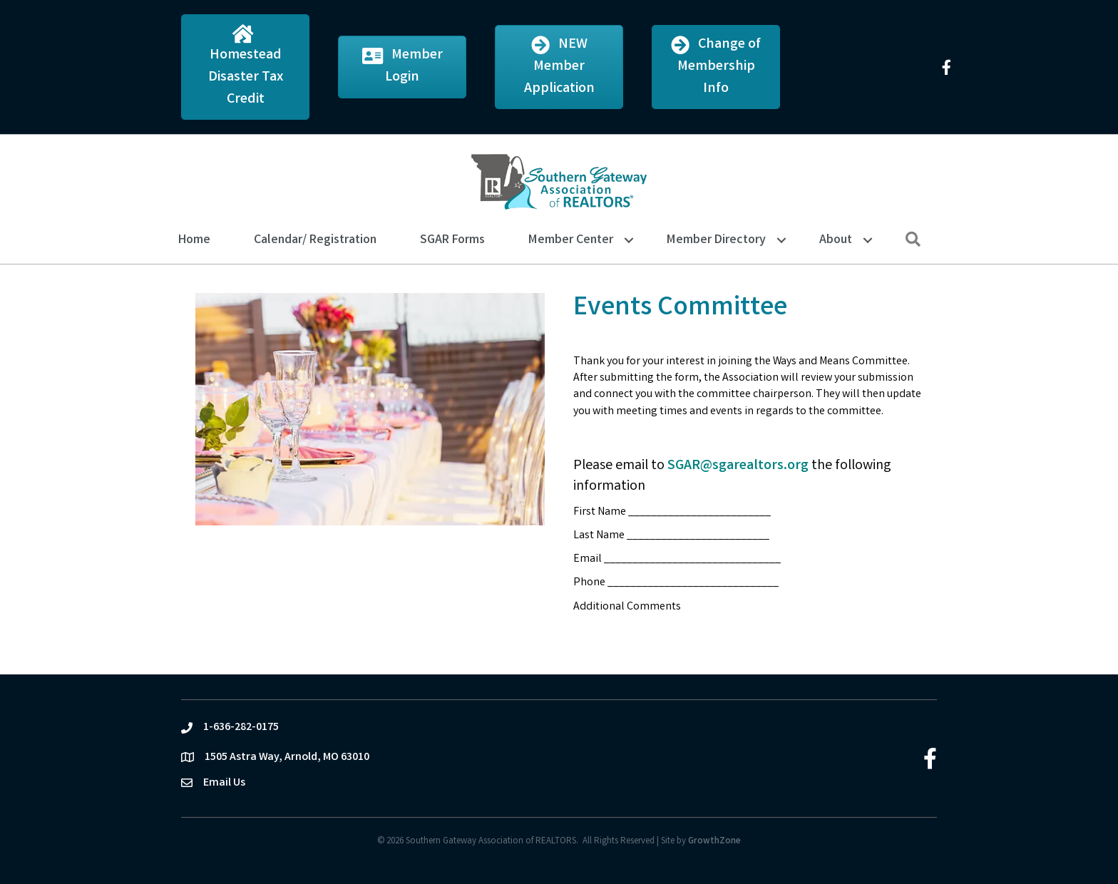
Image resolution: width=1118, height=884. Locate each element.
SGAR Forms (452, 240)
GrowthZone (714, 841)
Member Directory (716, 240)
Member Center (570, 240)
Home (194, 240)
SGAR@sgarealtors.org (738, 466)
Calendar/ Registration (315, 240)
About (835, 240)
